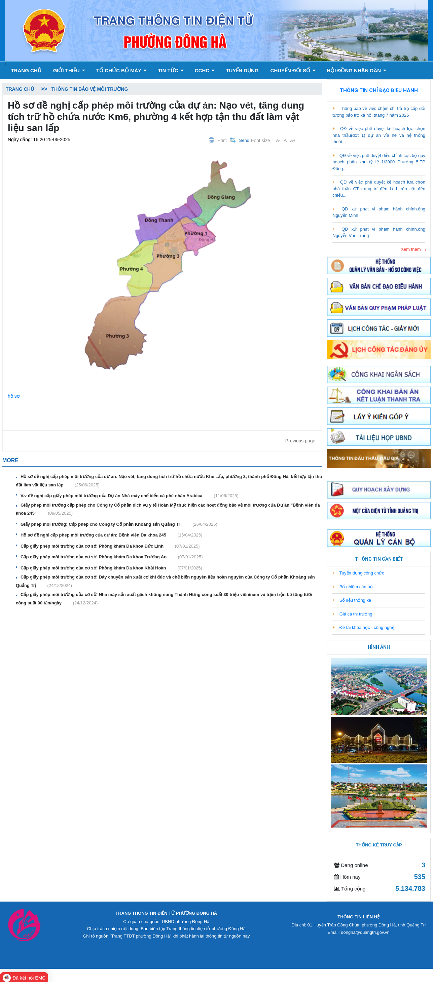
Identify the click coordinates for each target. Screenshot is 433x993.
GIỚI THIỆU (69, 70)
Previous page (300, 440)
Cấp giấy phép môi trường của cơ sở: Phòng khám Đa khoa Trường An (112, 557)
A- (278, 140)
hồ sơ (14, 396)
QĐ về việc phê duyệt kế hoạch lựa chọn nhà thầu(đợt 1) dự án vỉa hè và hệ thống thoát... (378, 135)
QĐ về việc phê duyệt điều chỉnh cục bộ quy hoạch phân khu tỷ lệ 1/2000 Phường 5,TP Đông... (378, 162)
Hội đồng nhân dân (356, 70)
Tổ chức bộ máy (121, 70)
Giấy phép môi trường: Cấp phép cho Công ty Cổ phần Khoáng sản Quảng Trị (119, 524)
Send (244, 140)
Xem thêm (411, 249)
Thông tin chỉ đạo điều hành (379, 90)
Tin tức (171, 70)
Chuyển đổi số (293, 70)
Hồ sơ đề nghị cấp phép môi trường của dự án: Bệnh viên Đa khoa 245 (111, 535)
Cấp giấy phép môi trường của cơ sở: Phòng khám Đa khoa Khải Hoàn (111, 568)
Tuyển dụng (242, 70)
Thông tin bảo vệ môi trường (89, 89)
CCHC (205, 70)
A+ (292, 140)
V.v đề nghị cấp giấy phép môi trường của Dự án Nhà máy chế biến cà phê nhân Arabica (130, 495)
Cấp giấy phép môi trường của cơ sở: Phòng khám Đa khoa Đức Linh (110, 546)
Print (222, 140)
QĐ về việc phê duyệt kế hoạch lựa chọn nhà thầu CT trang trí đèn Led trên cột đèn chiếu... (378, 189)
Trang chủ (26, 70)
